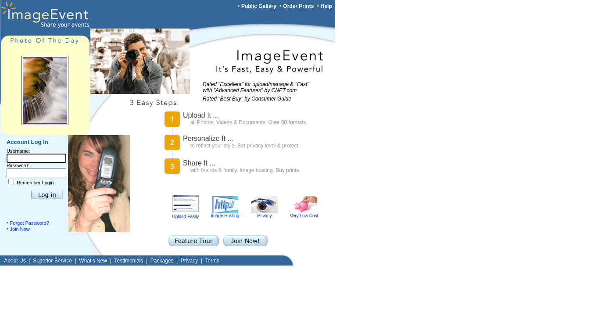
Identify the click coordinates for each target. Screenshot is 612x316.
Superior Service (52, 261)
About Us (14, 261)
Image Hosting (225, 213)
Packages (162, 261)
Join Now (20, 229)
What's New (93, 261)
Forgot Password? (29, 223)
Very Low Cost (304, 213)
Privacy (264, 213)
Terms (212, 261)
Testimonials (128, 261)
